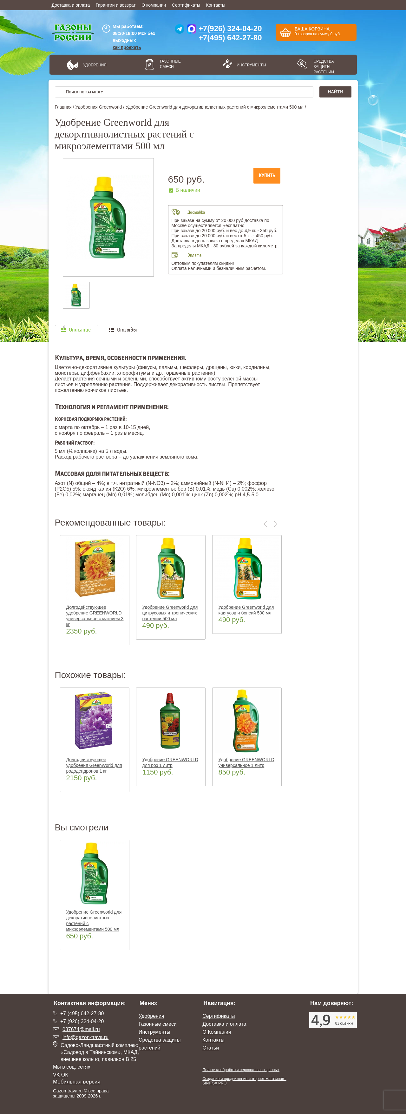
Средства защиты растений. (324, 66)
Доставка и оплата (71, 5)
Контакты (215, 5)
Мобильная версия (77, 1082)
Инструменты (249, 65)
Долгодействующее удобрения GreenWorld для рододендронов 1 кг (94, 765)
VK (56, 1074)
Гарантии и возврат (116, 5)
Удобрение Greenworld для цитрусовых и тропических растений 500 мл (170, 613)
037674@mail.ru (81, 1029)
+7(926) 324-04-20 (230, 28)
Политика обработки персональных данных (240, 1070)
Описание (80, 330)
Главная (63, 107)
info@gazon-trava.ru (85, 1037)
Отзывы (127, 330)
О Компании (216, 1032)
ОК (64, 1074)
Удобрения (95, 65)
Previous (266, 524)
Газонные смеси (170, 64)
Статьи (210, 1047)
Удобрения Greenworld (98, 107)
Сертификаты (186, 5)
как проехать (127, 47)
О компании (153, 5)
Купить (267, 175)
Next (276, 524)
